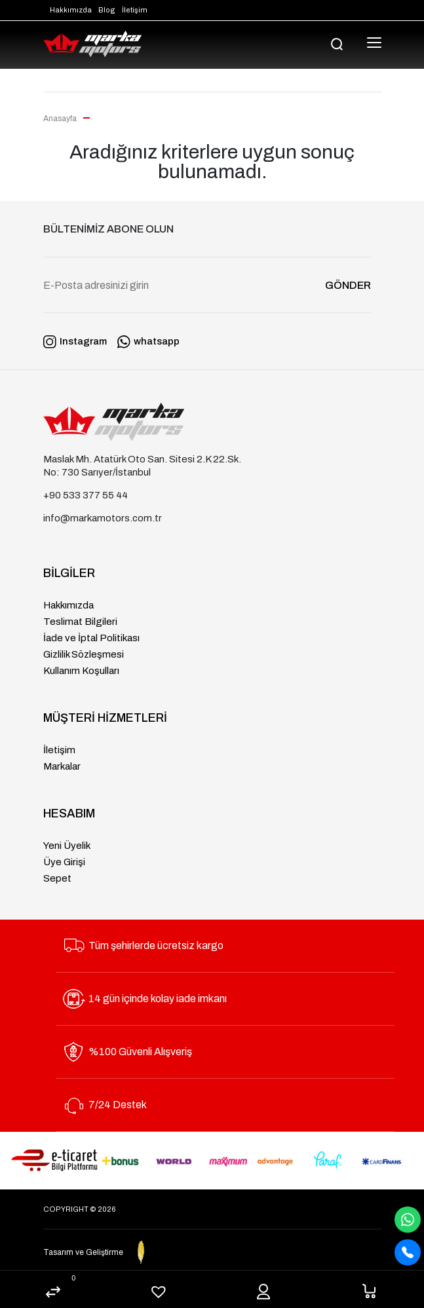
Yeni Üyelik (66, 845)
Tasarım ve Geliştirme (112, 1252)
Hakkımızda (71, 10)
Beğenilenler (159, 1292)
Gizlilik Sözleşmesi (83, 654)
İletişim (134, 10)
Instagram (75, 341)
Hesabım (263, 1292)
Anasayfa (61, 118)
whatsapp (148, 341)
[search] (337, 44)
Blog (106, 10)
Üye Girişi (64, 862)
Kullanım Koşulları (81, 670)
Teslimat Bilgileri (80, 621)
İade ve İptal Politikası (91, 638)
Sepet (369, 1291)
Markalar (62, 766)
